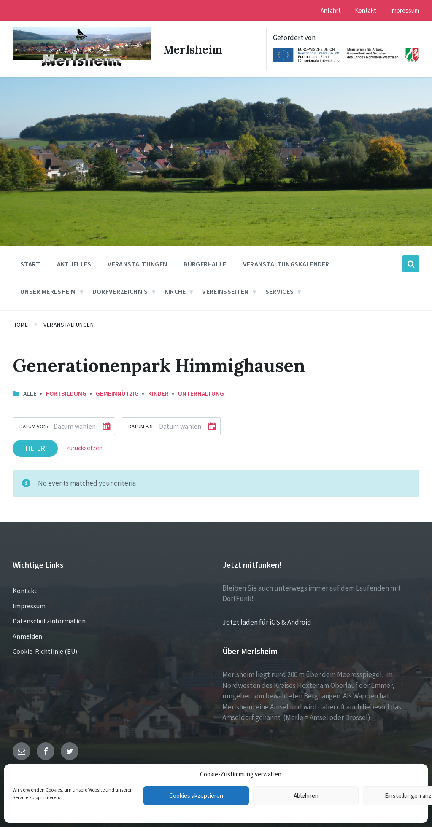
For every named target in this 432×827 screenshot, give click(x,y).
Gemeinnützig (117, 393)
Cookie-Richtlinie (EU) (45, 650)
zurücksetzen (84, 447)
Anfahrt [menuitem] (331, 10)
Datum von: (33, 425)
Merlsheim (194, 49)
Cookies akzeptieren (196, 796)
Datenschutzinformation (49, 620)
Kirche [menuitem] (175, 291)
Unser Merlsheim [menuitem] (48, 291)
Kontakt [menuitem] (365, 10)
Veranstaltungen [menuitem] (137, 263)
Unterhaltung (201, 393)
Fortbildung (66, 393)
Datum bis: (141, 425)
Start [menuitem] (30, 263)
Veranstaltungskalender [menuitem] (286, 263)
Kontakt (25, 589)
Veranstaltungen (68, 324)
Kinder (158, 393)
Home (20, 324)
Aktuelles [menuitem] (74, 263)
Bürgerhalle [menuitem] (205, 263)
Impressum (29, 605)
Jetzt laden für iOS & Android (266, 621)
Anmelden (27, 635)
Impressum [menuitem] (404, 10)
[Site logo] (80, 65)
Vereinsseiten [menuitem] (225, 291)
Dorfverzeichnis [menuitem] (120, 291)
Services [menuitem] (279, 291)
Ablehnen (306, 796)
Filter (35, 447)
